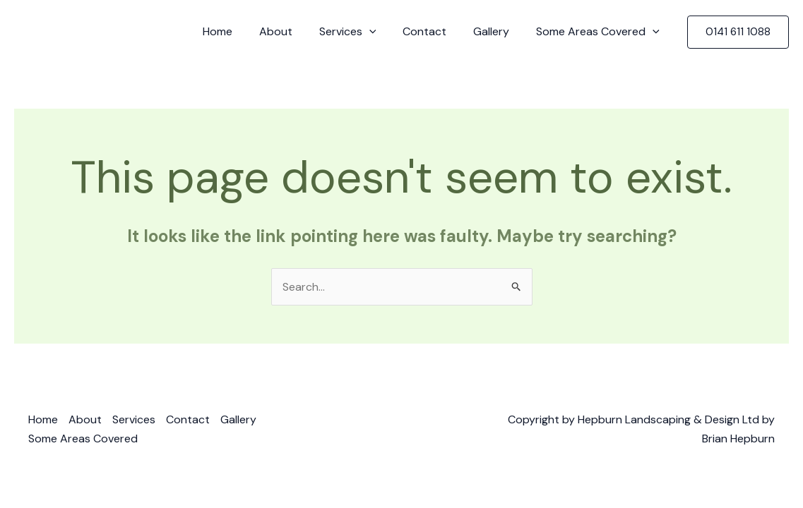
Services (362, 31)
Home (241, 31)
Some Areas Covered (600, 31)
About (294, 31)
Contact (435, 31)
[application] (384, 31)
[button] (738, 32)
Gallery (498, 31)
